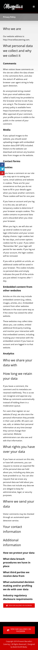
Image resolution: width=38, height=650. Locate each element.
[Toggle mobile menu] (34, 7)
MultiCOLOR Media (20, 647)
